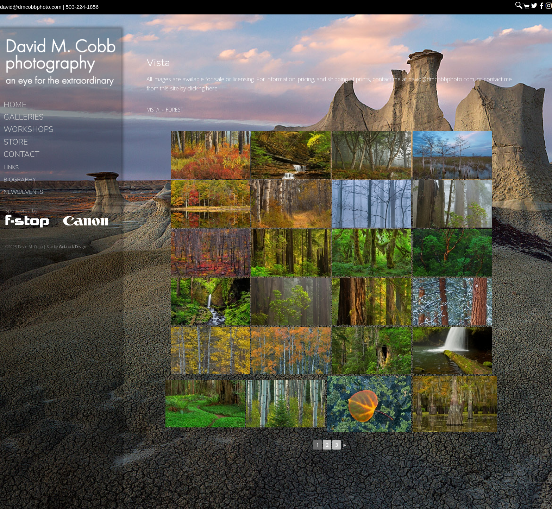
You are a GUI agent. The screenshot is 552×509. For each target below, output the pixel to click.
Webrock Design (72, 246)
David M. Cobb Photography (60, 62)
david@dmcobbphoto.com (31, 7)
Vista (153, 109)
